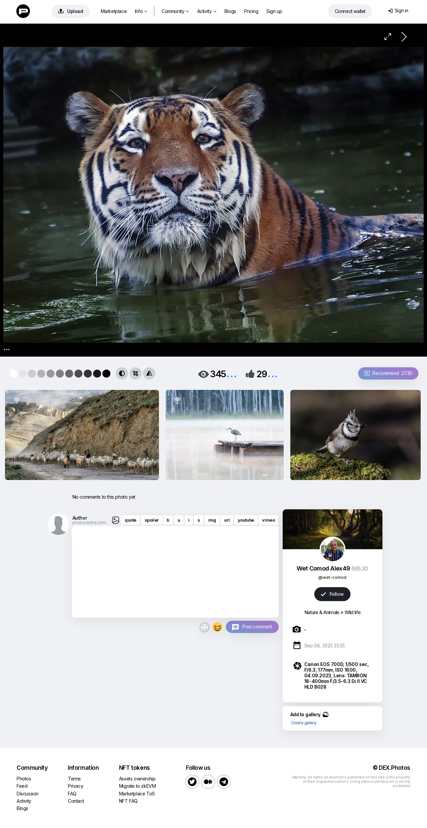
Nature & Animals (322, 612)
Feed (22, 786)
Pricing (251, 11)
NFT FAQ (128, 801)
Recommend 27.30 (388, 373)
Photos (24, 778)
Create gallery (304, 722)
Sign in (398, 10)
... (231, 373)
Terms (74, 778)
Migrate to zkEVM (137, 786)
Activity (206, 11)
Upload (70, 11)
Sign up (274, 11)
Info (141, 11)
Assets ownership (137, 778)
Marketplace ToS (137, 793)
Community (175, 11)
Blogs (230, 11)
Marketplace (114, 11)
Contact (76, 801)
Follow (332, 594)
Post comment (257, 626)
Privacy (75, 786)
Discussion (28, 793)
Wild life (353, 612)
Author (79, 518)
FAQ (72, 793)
